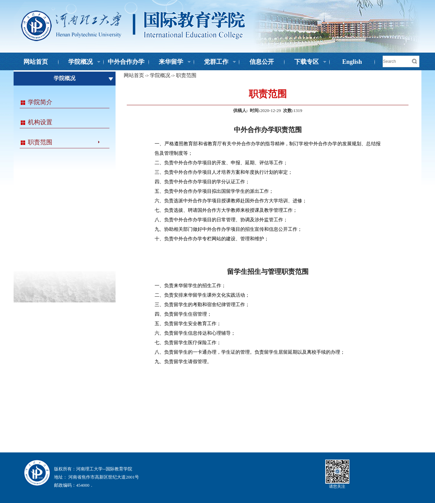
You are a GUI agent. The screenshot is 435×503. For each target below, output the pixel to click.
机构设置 (40, 122)
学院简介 (40, 102)
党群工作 (215, 62)
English (352, 61)
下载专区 (305, 62)
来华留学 (170, 62)
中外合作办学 (126, 61)
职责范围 (40, 142)
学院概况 (79, 62)
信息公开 (261, 61)
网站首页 (35, 61)
